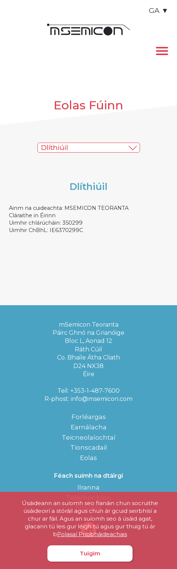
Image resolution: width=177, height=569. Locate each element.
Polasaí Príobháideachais (92, 534)
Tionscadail (88, 447)
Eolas (88, 457)
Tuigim (90, 553)
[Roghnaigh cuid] (94, 147)
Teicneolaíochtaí (89, 437)
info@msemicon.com (102, 398)
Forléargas (88, 416)
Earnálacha (89, 427)
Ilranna (88, 487)
